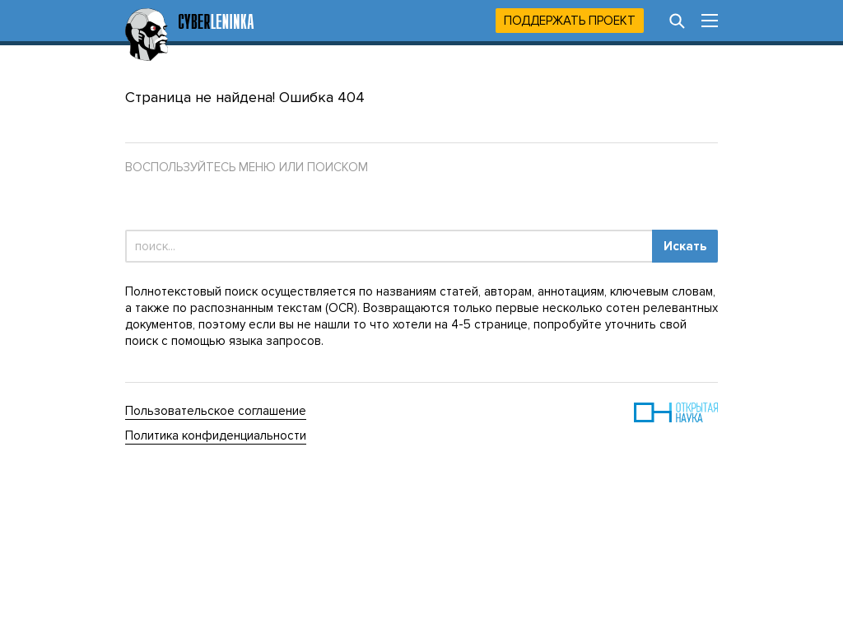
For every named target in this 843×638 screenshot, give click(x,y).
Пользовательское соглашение (215, 410)
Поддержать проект (570, 20)
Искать (685, 246)
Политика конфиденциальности (215, 435)
